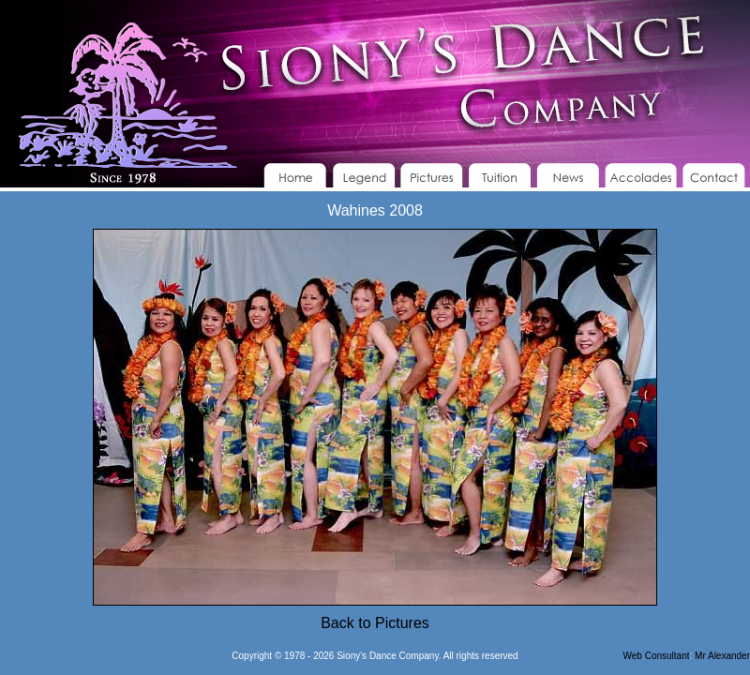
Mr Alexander (722, 656)
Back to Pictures (375, 623)
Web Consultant (656, 656)
